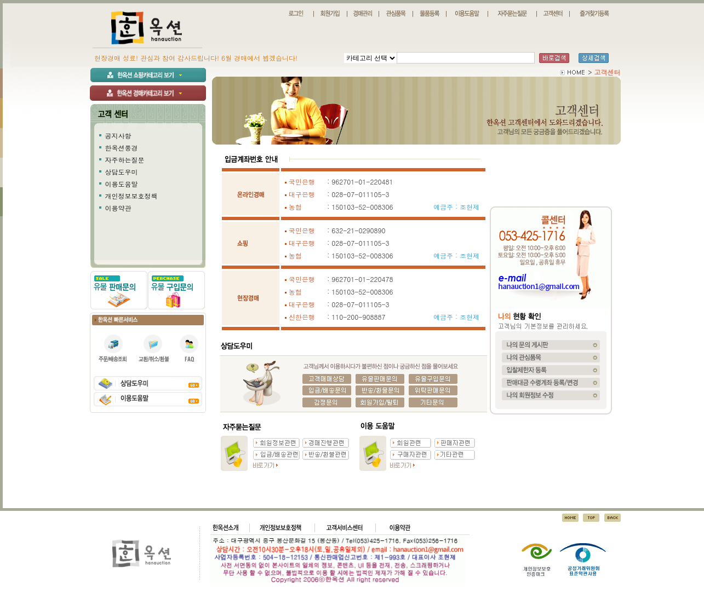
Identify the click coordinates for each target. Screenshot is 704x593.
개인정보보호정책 (131, 195)
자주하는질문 (125, 159)
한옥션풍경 (121, 147)
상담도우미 (121, 171)
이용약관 (118, 207)
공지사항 (118, 135)
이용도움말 (121, 183)
